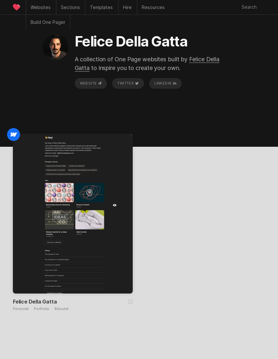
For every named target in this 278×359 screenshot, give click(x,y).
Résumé (61, 309)
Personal (21, 309)
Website (91, 83)
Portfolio (41, 309)
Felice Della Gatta (35, 301)
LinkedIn (165, 83)
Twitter (128, 83)
